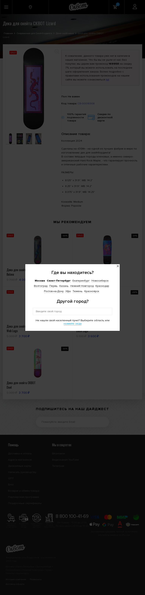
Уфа (68, 291)
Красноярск (91, 291)
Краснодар (102, 286)
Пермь (53, 286)
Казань (64, 286)
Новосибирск (100, 280)
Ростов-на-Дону (54, 291)
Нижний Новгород (82, 286)
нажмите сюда (73, 323)
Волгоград (40, 286)
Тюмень (77, 291)
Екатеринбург (81, 280)
